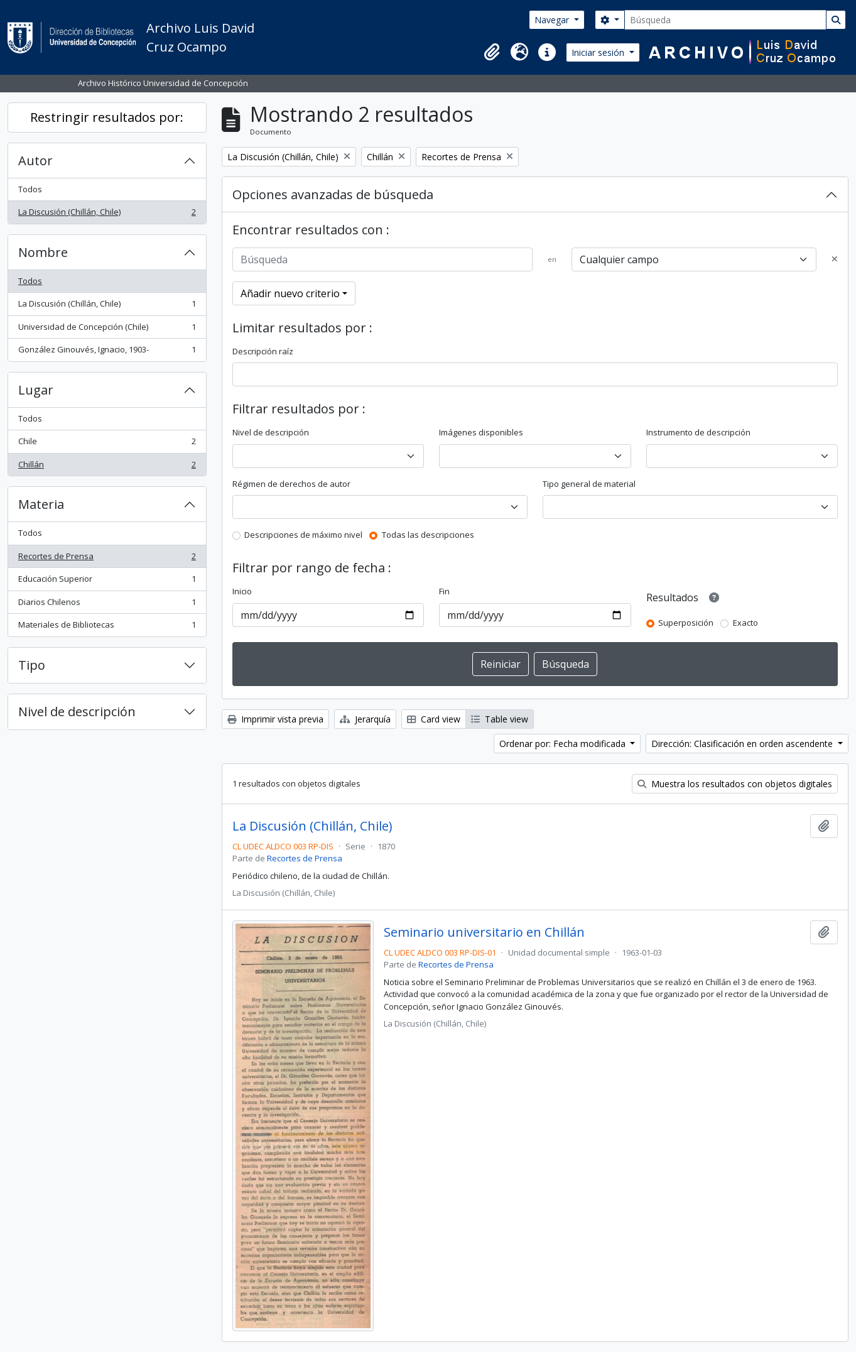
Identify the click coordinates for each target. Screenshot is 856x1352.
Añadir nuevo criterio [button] (290, 293)
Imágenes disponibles (481, 432)
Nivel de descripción (77, 711)
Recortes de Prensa (107, 558)
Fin (444, 591)
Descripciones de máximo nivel (303, 534)
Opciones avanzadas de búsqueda (332, 194)
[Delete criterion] (835, 259)
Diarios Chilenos (107, 604)
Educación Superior (107, 581)
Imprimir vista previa (275, 719)
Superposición (685, 622)
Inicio (242, 591)
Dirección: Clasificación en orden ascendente (743, 744)
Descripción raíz (262, 351)
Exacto (745, 622)
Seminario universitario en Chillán (484, 932)
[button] (492, 52)
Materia (41, 504)
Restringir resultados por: (106, 117)
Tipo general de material (589, 483)
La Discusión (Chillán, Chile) (107, 214)
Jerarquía (365, 719)
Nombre (43, 252)
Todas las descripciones (428, 534)
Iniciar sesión (599, 52)
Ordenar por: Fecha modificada (563, 744)
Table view (499, 719)
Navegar (553, 20)
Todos (30, 189)
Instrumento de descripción (698, 432)
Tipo (31, 665)
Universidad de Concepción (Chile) (107, 329)
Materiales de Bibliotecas (107, 627)
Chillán (107, 467)
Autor (35, 160)
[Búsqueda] (725, 20)
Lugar (35, 389)
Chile (107, 443)
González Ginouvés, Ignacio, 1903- (107, 352)
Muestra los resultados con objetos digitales (734, 784)
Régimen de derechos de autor (291, 483)
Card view (433, 719)
